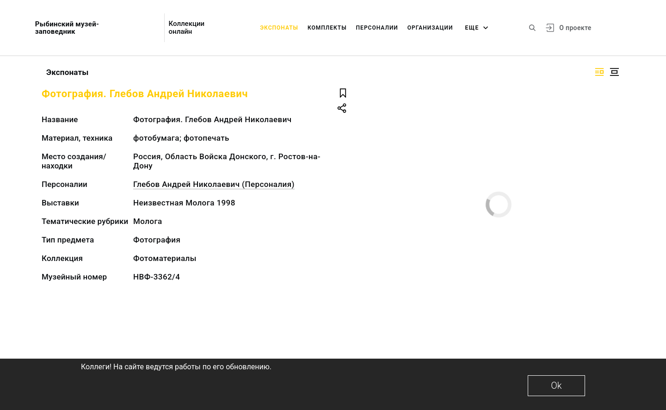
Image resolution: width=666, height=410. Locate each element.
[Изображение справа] (599, 72)
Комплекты (327, 28)
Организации (430, 28)
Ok (556, 385)
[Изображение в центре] (614, 72)
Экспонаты (279, 28)
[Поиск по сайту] (532, 28)
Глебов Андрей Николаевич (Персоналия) (214, 184)
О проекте (575, 27)
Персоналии (377, 28)
